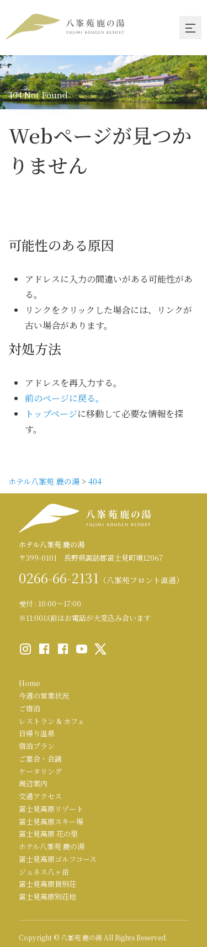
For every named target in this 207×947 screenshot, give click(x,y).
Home (29, 683)
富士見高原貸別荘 (47, 884)
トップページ (51, 413)
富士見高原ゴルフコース (58, 859)
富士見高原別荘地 (47, 896)
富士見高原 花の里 (48, 833)
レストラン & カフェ (51, 721)
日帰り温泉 (37, 733)
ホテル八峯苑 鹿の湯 (51, 846)
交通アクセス (40, 796)
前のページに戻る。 (64, 398)
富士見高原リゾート (51, 809)
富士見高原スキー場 (51, 821)
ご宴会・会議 (40, 758)
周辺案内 (33, 783)
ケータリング (40, 771)
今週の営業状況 (44, 695)
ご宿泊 (29, 708)
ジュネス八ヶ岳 (44, 871)
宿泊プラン (37, 746)
